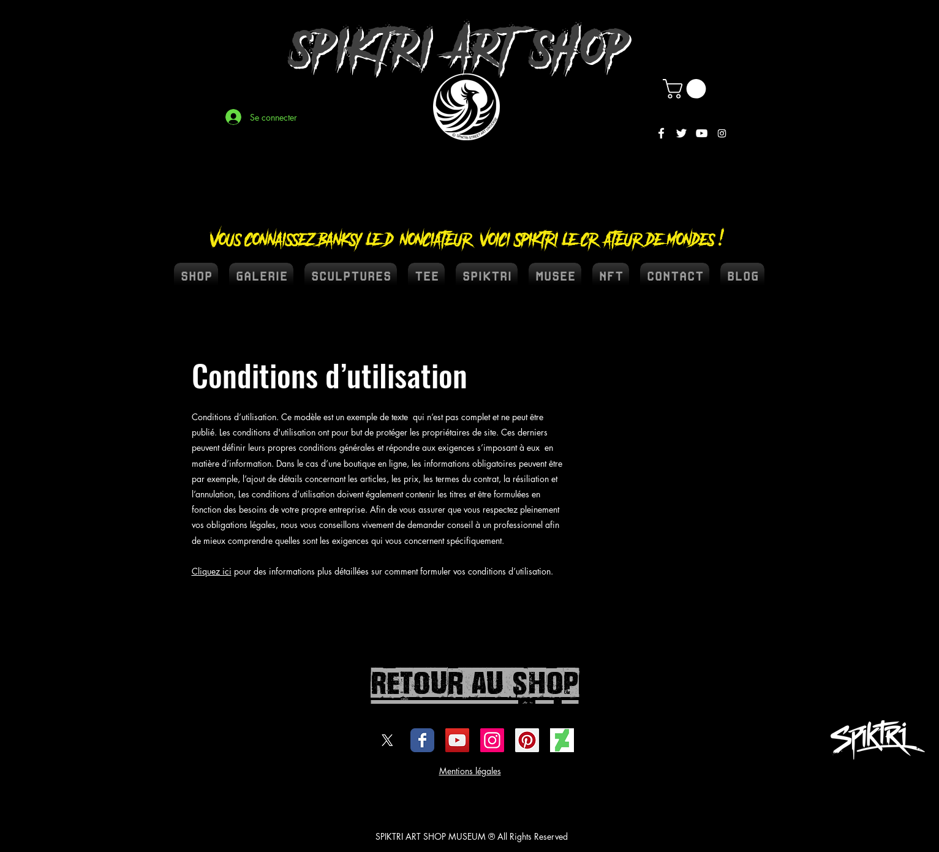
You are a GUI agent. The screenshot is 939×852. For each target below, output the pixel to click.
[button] (687, 89)
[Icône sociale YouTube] (457, 740)
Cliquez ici (212, 571)
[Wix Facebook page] (422, 740)
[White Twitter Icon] (681, 133)
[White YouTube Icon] (702, 133)
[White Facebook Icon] (661, 133)
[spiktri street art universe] (527, 740)
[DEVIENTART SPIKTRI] (562, 740)
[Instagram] (722, 133)
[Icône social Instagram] (492, 740)
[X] (387, 740)
